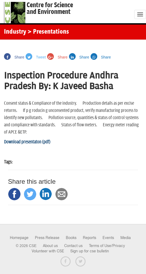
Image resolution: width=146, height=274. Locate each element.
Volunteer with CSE (48, 251)
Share (14, 57)
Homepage (19, 238)
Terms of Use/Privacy (107, 246)
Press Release (47, 238)
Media (125, 238)
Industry (15, 32)
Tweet (36, 57)
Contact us (73, 246)
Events (108, 238)
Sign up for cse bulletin (89, 251)
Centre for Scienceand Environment (50, 8)
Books (71, 238)
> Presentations (48, 32)
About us (50, 246)
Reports (89, 238)
